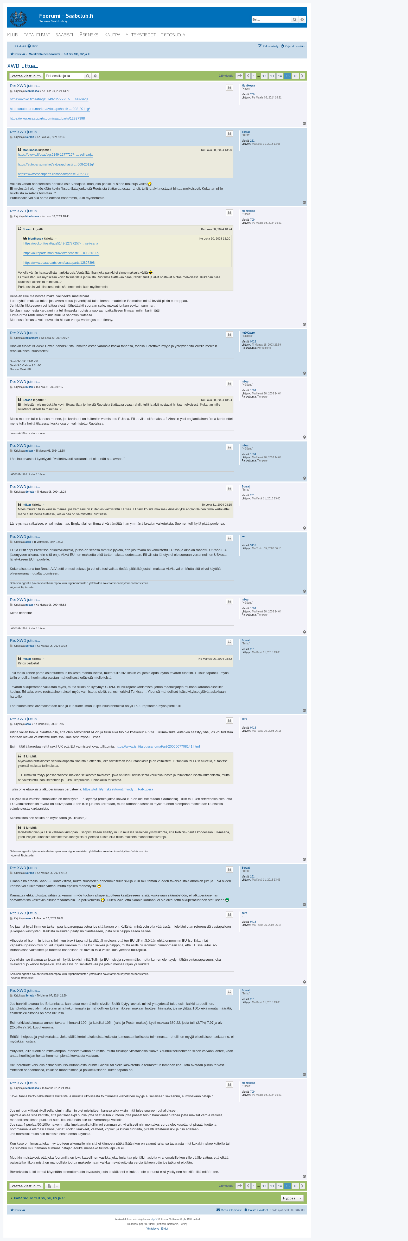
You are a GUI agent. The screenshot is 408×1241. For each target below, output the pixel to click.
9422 (253, 341)
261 (252, 140)
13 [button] (272, 76)
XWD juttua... (22, 66)
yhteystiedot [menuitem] (141, 35)
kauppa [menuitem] (112, 35)
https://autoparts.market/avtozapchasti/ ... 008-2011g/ (50, 109)
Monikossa (248, 85)
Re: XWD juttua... (25, 85)
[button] (239, 76)
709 (252, 94)
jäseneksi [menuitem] (88, 35)
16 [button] (295, 76)
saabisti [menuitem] (64, 35)
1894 (253, 390)
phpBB (154, 1219)
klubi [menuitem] (12, 35)
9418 (253, 545)
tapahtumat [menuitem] (37, 35)
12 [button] (264, 76)
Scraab (246, 131)
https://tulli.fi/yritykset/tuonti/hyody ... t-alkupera (118, 789)
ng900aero (248, 332)
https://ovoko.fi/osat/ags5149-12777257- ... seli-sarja (49, 99)
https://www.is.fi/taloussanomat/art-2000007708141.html (158, 746)
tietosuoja (173, 35)
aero (244, 536)
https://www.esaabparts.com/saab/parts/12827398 (47, 118)
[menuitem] (32, 46)
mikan (245, 381)
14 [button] (280, 76)
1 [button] (254, 76)
